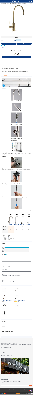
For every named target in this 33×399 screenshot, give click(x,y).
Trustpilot (3, 47)
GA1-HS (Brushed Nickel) (28, 219)
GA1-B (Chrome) (10, 219)
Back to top (32, 393)
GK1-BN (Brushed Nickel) (22, 219)
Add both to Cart (16, 57)
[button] (31, 1)
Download (28, 321)
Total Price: (13, 40)
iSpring (9, 237)
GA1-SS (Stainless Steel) (16, 219)
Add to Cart (8, 43)
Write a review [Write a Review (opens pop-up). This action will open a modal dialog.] (10, 45)
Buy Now (24, 43)
